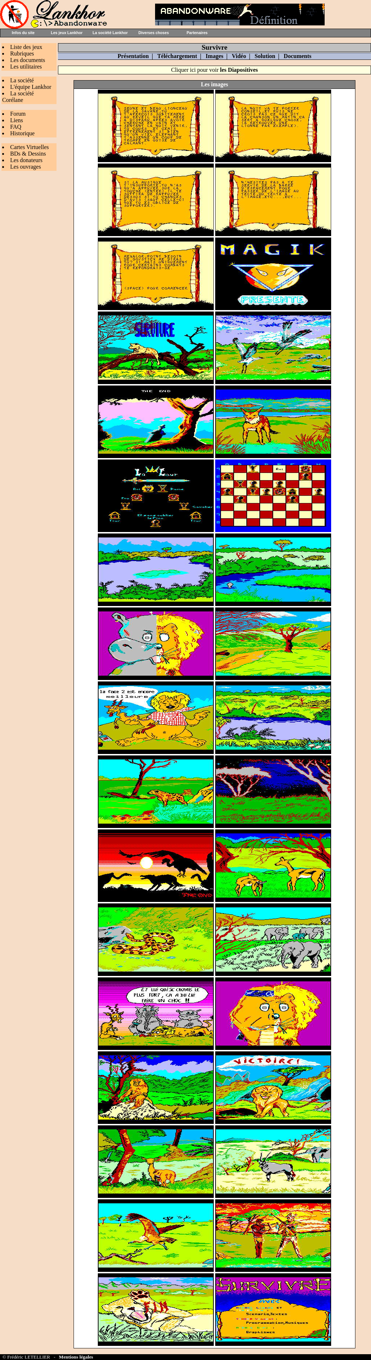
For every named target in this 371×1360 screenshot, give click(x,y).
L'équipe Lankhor (30, 87)
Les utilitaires (26, 66)
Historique (22, 133)
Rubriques (22, 53)
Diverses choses (153, 32)
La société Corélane (18, 96)
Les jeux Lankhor (67, 32)
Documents (297, 56)
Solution (265, 56)
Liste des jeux (26, 47)
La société (22, 80)
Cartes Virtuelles (29, 147)
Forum (18, 114)
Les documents (27, 60)
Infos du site (23, 32)
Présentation (133, 56)
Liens (16, 120)
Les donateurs (26, 160)
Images (215, 56)
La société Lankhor (110, 32)
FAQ (15, 127)
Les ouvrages (25, 167)
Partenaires (197, 32)
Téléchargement (177, 56)
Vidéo (239, 56)
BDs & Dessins (28, 154)
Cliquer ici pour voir (214, 70)
